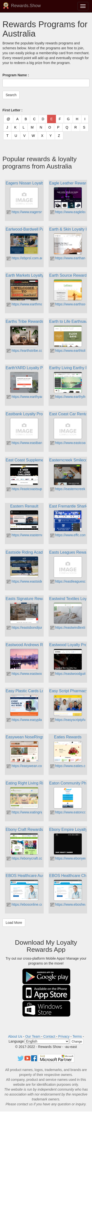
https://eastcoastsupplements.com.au (37, 489)
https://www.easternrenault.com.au (35, 535)
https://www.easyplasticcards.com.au (37, 720)
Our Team (32, 1036)
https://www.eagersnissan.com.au (35, 212)
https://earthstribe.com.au (28, 351)
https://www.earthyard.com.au (32, 397)
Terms (77, 1036)
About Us (15, 1036)
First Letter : (12, 110)
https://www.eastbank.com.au (31, 443)
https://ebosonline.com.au (29, 904)
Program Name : (15, 75)
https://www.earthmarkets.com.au (34, 304)
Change (77, 1041)
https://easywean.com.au (28, 766)
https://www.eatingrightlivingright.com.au (40, 812)
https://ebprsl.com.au (25, 258)
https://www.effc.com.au (70, 535)
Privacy (63, 1036)
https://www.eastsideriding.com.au (35, 581)
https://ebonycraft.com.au (28, 858)
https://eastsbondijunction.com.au (35, 627)
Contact (49, 1036)
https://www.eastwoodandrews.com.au (38, 674)
